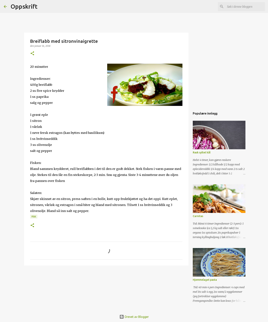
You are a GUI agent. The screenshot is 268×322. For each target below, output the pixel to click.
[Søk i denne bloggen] (245, 6)
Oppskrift (24, 6)
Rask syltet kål (201, 152)
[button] (32, 53)
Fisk (34, 216)
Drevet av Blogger (134, 316)
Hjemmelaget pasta (205, 279)
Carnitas (198, 216)
